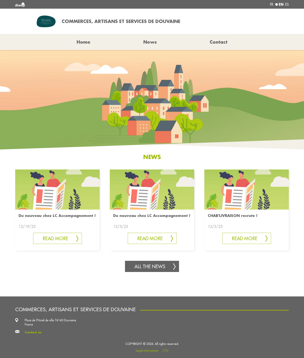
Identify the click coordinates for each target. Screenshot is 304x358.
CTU (165, 351)
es (287, 4)
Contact (218, 42)
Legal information (147, 351)
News (150, 42)
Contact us (33, 332)
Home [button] (83, 42)
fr (271, 4)
